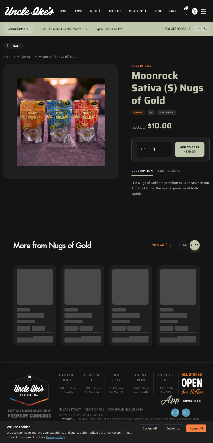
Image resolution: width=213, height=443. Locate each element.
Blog (158, 11)
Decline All (149, 428)
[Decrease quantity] (143, 149)
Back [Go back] (14, 46)
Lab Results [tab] (169, 171)
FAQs (172, 11)
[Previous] (183, 245)
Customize (173, 428)
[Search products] (186, 11)
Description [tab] (142, 171)
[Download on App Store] (196, 29)
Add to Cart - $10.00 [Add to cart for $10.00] (189, 149)
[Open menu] (203, 11)
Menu (25, 56)
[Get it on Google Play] (204, 29)
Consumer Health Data (125, 409)
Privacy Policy (55, 437)
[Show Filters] (19, 29)
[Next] (195, 245)
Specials (115, 11)
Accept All (196, 428)
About (79, 11)
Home (64, 11)
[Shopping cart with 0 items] (195, 11)
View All (161, 245)
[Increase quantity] (165, 149)
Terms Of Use (94, 409)
